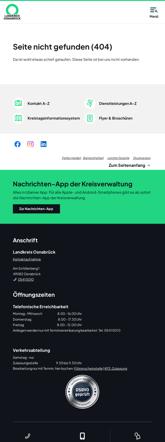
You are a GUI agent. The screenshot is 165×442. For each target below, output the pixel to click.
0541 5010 (26, 279)
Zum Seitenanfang (130, 165)
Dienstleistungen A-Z (118, 103)
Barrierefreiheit (93, 158)
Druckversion (142, 158)
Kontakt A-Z (38, 103)
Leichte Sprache (118, 158)
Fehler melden (71, 158)
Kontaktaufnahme (27, 259)
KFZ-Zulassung (116, 368)
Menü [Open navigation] (154, 12)
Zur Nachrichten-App (36, 209)
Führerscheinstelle (88, 368)
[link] (12, 11)
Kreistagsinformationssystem (54, 118)
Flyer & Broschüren (115, 118)
